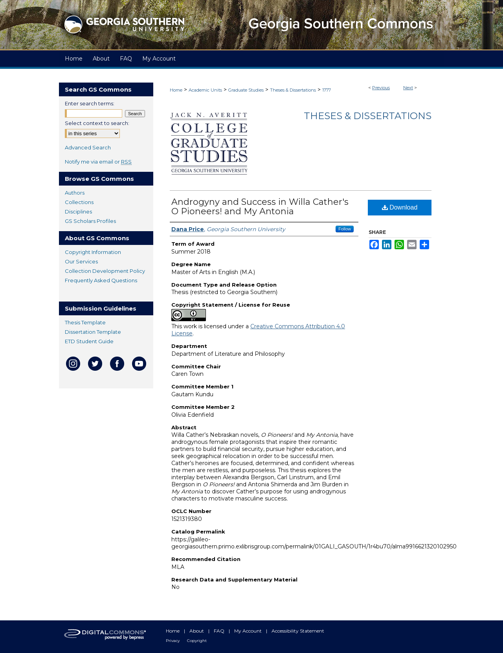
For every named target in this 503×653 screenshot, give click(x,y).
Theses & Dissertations (293, 90)
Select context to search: (97, 123)
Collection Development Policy (105, 271)
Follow (344, 228)
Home (176, 90)
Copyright (197, 640)
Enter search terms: (89, 103)
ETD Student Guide (89, 341)
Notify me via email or (98, 161)
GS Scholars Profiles (90, 221)
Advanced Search (88, 147)
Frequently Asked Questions (101, 280)
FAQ (220, 631)
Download (400, 207)
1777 (326, 90)
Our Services (81, 261)
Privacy (173, 640)
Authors (74, 192)
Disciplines (78, 211)
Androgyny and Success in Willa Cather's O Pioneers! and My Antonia (260, 207)
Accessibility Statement (298, 631)
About (197, 631)
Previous (381, 87)
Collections (79, 202)
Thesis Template (85, 322)
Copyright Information (93, 252)
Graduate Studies (246, 90)
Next (408, 87)
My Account (248, 631)
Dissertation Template (93, 332)
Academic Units (205, 90)
